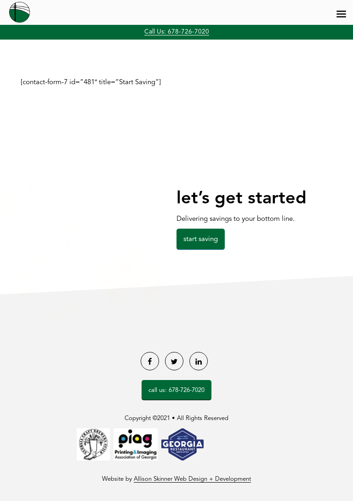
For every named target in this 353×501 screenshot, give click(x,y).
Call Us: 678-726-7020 (176, 32)
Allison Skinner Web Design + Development (192, 479)
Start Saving (200, 239)
